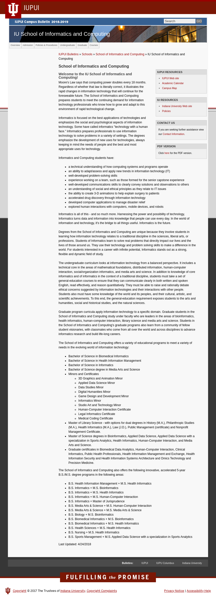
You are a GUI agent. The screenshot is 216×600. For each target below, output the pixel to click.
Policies (166, 111)
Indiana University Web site (177, 106)
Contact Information (173, 134)
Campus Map (169, 88)
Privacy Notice (174, 591)
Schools (87, 54)
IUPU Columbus (165, 563)
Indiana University (192, 563)
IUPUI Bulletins (69, 54)
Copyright (19, 591)
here (166, 153)
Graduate (82, 45)
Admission (28, 45)
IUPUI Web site (170, 78)
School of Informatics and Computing (120, 54)
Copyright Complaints (102, 591)
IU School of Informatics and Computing (62, 34)
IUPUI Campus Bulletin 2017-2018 (108, 21)
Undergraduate (67, 45)
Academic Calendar (173, 83)
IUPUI (144, 563)
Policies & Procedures (46, 45)
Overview (15, 45)
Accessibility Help (199, 591)
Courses (94, 45)
